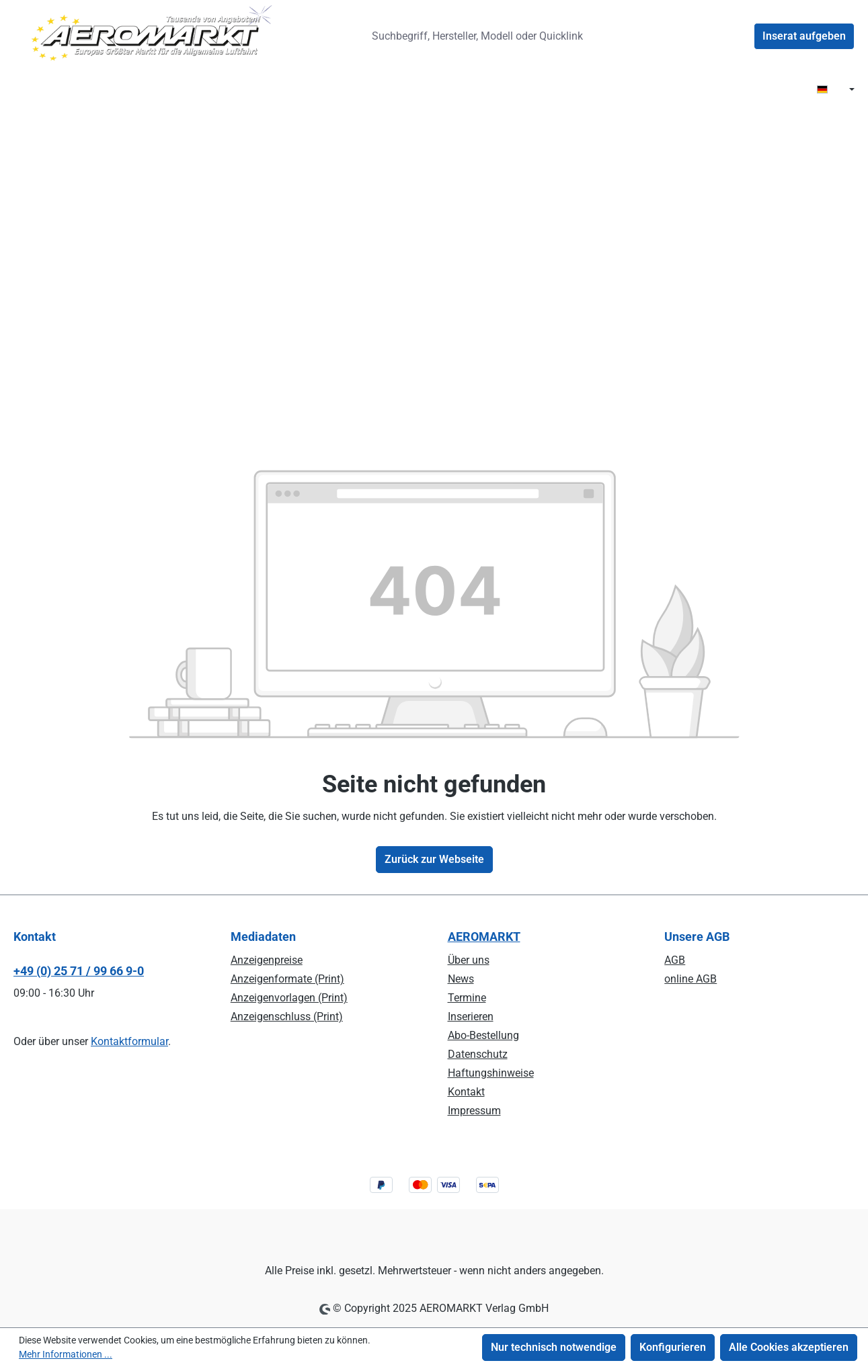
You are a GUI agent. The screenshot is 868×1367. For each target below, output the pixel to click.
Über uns (468, 960)
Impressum (474, 1110)
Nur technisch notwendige (554, 1347)
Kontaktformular (129, 1041)
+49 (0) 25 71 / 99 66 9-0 (78, 971)
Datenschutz (478, 1054)
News (461, 978)
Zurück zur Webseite (434, 859)
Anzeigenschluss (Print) (287, 1016)
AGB (674, 960)
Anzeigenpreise (267, 960)
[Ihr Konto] (737, 36)
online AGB (690, 978)
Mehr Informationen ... (65, 1354)
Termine (467, 997)
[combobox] (482, 36)
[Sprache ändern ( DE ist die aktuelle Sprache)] (836, 90)
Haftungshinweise (491, 1073)
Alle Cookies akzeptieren (789, 1347)
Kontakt (466, 1091)
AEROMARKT (484, 936)
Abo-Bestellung (483, 1035)
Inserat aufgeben (804, 36)
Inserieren (471, 1016)
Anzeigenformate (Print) (287, 978)
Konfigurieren (672, 1347)
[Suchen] (616, 36)
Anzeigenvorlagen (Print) (289, 997)
